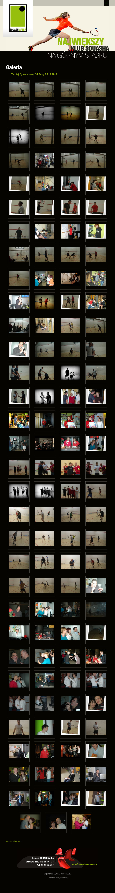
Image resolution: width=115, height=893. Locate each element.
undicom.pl (64, 878)
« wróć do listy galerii (14, 841)
